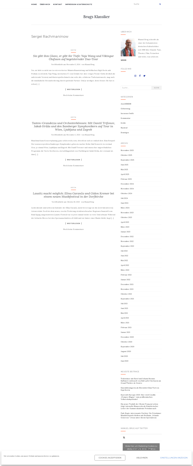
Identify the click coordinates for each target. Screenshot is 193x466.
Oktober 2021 (126, 294)
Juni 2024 (124, 203)
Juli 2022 (124, 251)
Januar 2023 (125, 232)
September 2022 (127, 246)
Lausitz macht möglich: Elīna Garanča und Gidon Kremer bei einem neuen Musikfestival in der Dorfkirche (73, 194)
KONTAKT (57, 4)
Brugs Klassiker (96, 17)
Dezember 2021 (127, 284)
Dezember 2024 (127, 184)
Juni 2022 (124, 256)
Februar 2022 (126, 275)
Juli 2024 (124, 198)
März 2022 (125, 270)
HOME (34, 4)
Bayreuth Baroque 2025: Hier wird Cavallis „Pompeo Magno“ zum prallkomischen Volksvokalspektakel (138, 397)
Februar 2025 (126, 179)
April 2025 (125, 174)
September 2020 (127, 346)
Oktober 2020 (126, 342)
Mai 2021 (124, 313)
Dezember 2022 (127, 236)
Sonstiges (125, 132)
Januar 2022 (125, 279)
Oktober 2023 (126, 217)
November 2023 (127, 212)
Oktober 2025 (126, 155)
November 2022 (127, 241)
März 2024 (125, 208)
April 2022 (125, 265)
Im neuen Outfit (127, 113)
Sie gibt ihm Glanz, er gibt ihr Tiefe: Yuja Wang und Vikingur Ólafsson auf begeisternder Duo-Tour (73, 57)
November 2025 (127, 150)
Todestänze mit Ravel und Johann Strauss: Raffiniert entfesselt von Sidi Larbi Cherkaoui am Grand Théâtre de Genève (141, 381)
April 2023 (125, 222)
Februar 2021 (126, 327)
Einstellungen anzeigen (174, 458)
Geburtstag (125, 109)
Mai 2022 (124, 260)
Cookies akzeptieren (110, 458)
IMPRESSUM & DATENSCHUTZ (78, 4)
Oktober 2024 (126, 193)
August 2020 (126, 351)
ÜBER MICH (45, 4)
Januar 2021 (125, 332)
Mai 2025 (124, 169)
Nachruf (124, 128)
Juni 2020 (124, 361)
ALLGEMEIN (126, 104)
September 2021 (127, 299)
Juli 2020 (124, 356)
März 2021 (125, 323)
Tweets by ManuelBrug (141, 449)
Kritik (73, 50)
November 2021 (127, 289)
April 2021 (125, 318)
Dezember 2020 (127, 337)
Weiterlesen (73, 89)
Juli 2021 (124, 303)
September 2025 (127, 160)
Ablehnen (142, 458)
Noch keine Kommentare (73, 95)
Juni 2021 (124, 308)
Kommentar (125, 118)
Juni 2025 (124, 165)
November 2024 (127, 189)
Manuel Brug (90, 64)
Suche (156, 88)
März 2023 (125, 227)
